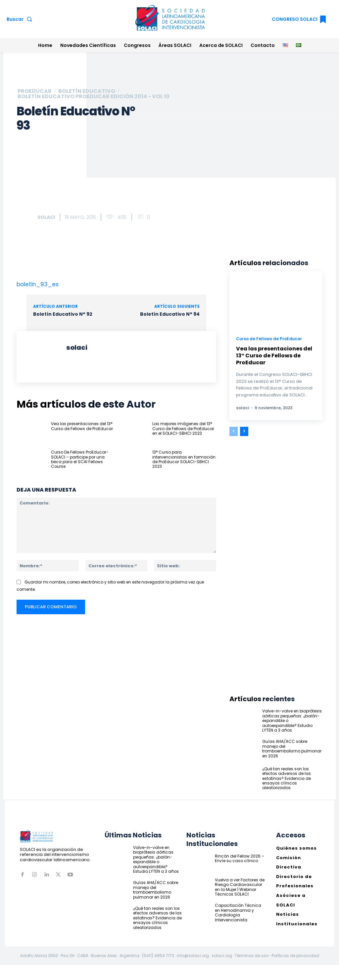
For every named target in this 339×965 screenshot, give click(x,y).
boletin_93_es (38, 284)
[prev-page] (233, 431)
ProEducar (35, 91)
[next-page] (244, 431)
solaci (46, 217)
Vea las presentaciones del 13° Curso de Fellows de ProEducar (82, 426)
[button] (21, 19)
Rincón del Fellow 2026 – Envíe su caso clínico (239, 858)
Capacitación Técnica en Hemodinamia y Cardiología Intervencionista (238, 912)
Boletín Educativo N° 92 (62, 314)
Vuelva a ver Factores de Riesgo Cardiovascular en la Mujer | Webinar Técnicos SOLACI (240, 887)
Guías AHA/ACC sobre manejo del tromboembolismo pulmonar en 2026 (291, 748)
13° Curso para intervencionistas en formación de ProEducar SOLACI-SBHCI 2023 (184, 459)
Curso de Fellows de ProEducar (269, 339)
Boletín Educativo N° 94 (170, 314)
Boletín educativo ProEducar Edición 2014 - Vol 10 (94, 96)
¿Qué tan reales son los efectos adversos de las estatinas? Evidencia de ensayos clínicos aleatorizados (286, 778)
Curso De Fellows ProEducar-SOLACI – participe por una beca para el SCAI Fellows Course (80, 459)
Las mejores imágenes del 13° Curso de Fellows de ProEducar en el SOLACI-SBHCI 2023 (183, 428)
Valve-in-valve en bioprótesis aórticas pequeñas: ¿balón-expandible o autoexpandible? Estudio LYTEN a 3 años (156, 859)
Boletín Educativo (86, 91)
